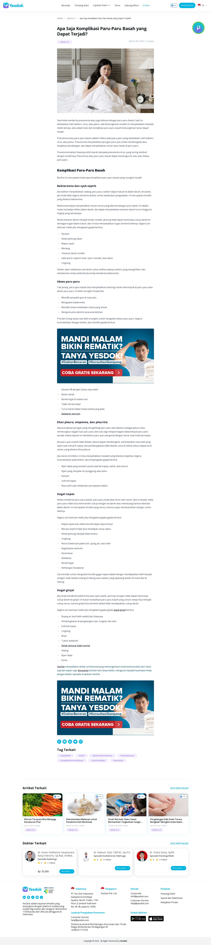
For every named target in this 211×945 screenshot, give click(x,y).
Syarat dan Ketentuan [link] (172, 898)
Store (117, 5)
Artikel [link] (60, 18)
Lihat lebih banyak (179, 787)
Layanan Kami (101, 5)
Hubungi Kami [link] (168, 893)
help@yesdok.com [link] (140, 903)
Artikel (146, 5)
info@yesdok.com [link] (139, 896)
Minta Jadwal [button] (122, 868)
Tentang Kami (81, 5)
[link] (59, 741)
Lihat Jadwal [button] (67, 871)
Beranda (65, 5)
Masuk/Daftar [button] (187, 5)
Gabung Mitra (131, 5)
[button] (42, 814)
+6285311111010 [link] (79, 929)
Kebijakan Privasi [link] (169, 902)
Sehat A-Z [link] (71, 18)
